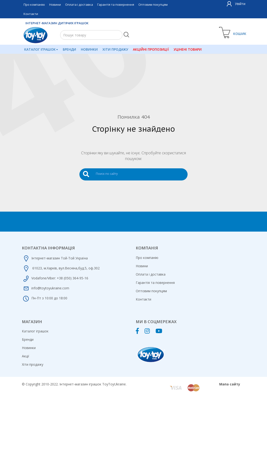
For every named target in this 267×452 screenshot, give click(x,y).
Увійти (240, 3)
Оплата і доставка (79, 4)
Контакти (31, 14)
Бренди (69, 49)
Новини (55, 4)
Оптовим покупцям (153, 4)
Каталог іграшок (41, 49)
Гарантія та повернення (115, 4)
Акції (25, 356)
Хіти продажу (114, 49)
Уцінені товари (186, 49)
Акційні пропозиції (150, 49)
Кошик (240, 33)
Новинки (88, 49)
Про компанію (34, 4)
